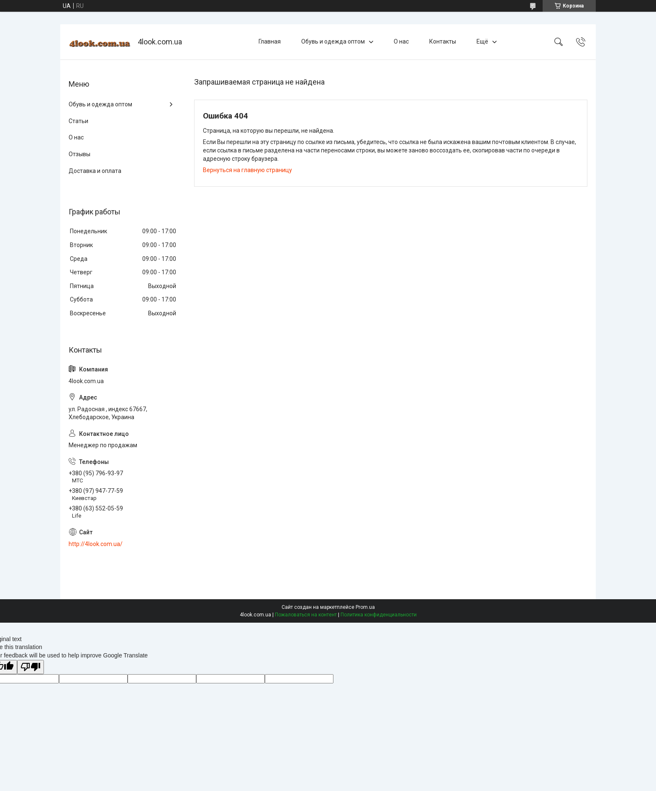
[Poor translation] (30, 667)
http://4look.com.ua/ (96, 544)
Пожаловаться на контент (306, 615)
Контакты (442, 41)
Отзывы (79, 154)
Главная (270, 41)
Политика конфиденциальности (379, 615)
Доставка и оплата (95, 170)
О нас (401, 41)
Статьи (78, 121)
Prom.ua (365, 607)
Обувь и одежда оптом (333, 41)
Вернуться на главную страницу (247, 170)
